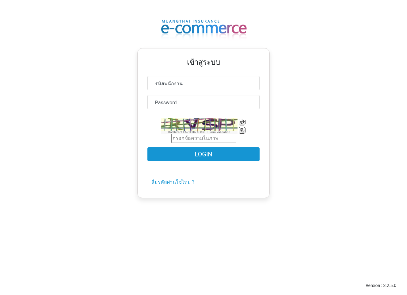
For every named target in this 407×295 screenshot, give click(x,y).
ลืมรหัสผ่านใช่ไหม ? (173, 182)
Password (166, 102)
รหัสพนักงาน (169, 83)
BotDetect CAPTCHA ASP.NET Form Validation (199, 132)
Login (203, 154)
